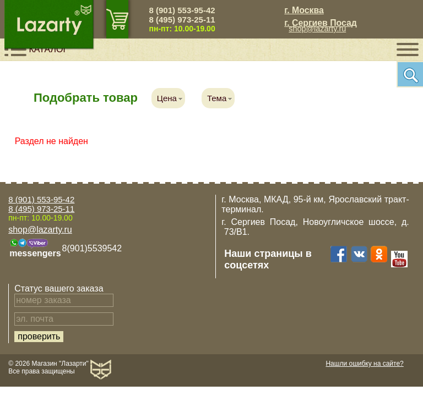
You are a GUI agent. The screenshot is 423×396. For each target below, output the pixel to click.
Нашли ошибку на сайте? (364, 363)
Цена (167, 98)
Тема (216, 98)
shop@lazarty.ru (317, 28)
